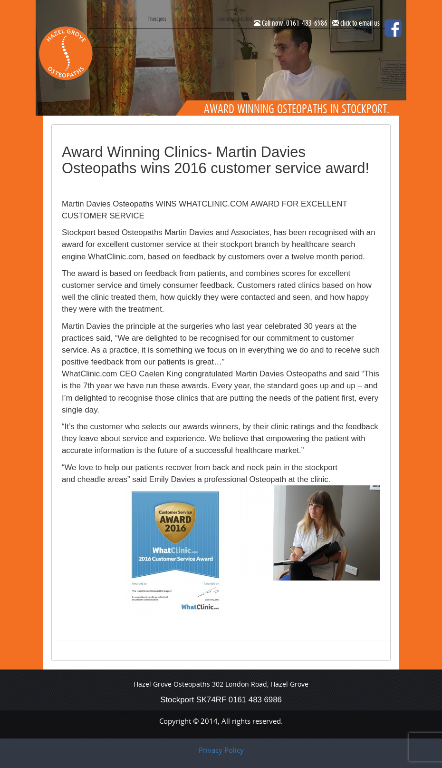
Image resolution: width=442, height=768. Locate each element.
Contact (371, 18)
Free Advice (192, 18)
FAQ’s (343, 18)
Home (102, 18)
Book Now (106, 37)
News (318, 18)
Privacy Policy (221, 750)
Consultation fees (282, 18)
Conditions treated (234, 18)
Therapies (157, 18)
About (128, 18)
